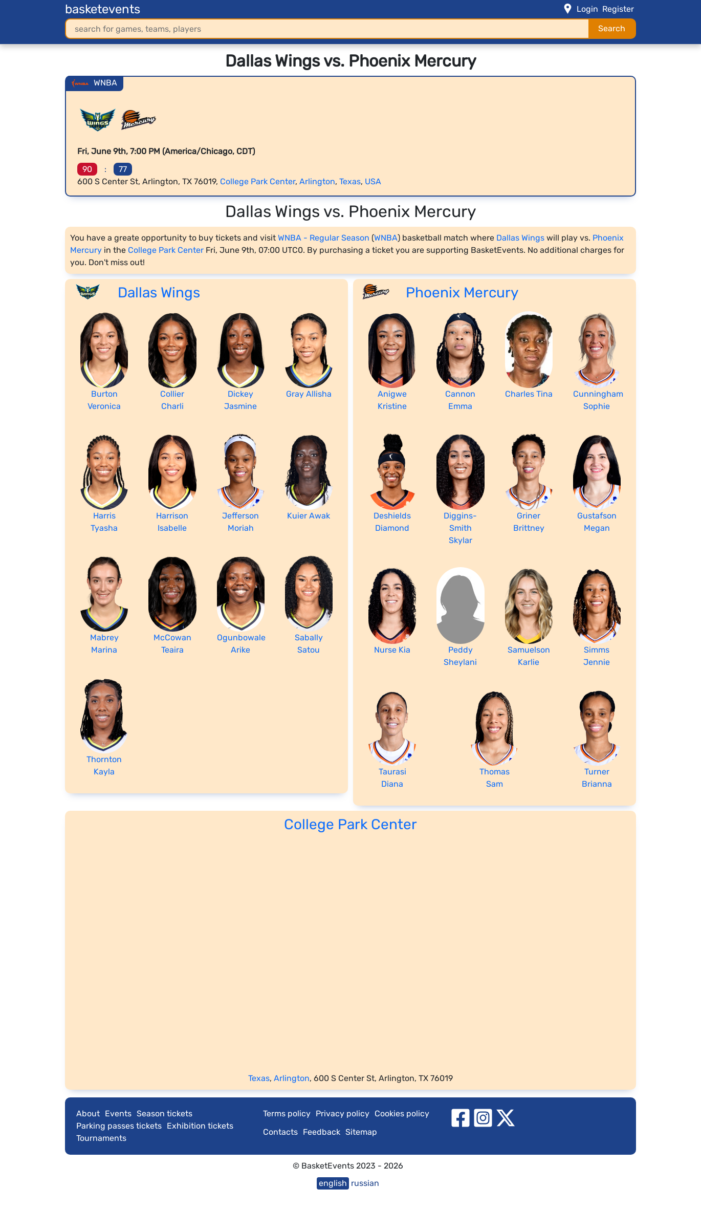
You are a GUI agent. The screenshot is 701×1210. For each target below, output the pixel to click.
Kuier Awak (308, 516)
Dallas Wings (520, 238)
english (333, 1183)
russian (365, 1183)
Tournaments (101, 1138)
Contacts (280, 1132)
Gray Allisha (309, 394)
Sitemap (361, 1132)
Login (587, 9)
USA (373, 181)
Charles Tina (529, 394)
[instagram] (483, 1117)
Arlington (317, 181)
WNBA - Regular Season (323, 238)
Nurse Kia (392, 650)
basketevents (102, 9)
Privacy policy (342, 1113)
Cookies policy (402, 1113)
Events (118, 1113)
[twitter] (505, 1117)
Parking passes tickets (119, 1126)
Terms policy (287, 1113)
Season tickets (164, 1113)
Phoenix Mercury (462, 292)
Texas (350, 181)
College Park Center (257, 181)
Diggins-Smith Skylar (460, 528)
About (88, 1113)
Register (618, 9)
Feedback (321, 1132)
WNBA (386, 238)
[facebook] (460, 1117)
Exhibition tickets (200, 1126)
